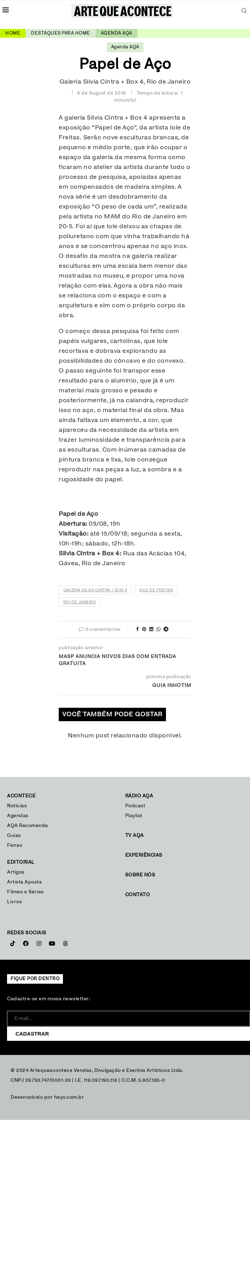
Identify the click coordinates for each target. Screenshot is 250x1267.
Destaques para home (60, 33)
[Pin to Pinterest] (144, 630)
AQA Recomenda (27, 825)
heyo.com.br (69, 1097)
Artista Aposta (24, 882)
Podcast (135, 805)
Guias (14, 835)
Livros (14, 901)
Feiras (14, 845)
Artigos (16, 872)
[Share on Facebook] (137, 630)
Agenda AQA (116, 33)
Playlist (133, 815)
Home (12, 33)
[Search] (244, 10)
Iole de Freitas (156, 590)
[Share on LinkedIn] (151, 630)
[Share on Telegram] (166, 630)
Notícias (17, 805)
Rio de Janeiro (79, 602)
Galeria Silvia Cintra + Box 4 (95, 590)
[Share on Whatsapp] (158, 630)
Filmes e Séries (25, 891)
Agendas (17, 815)
